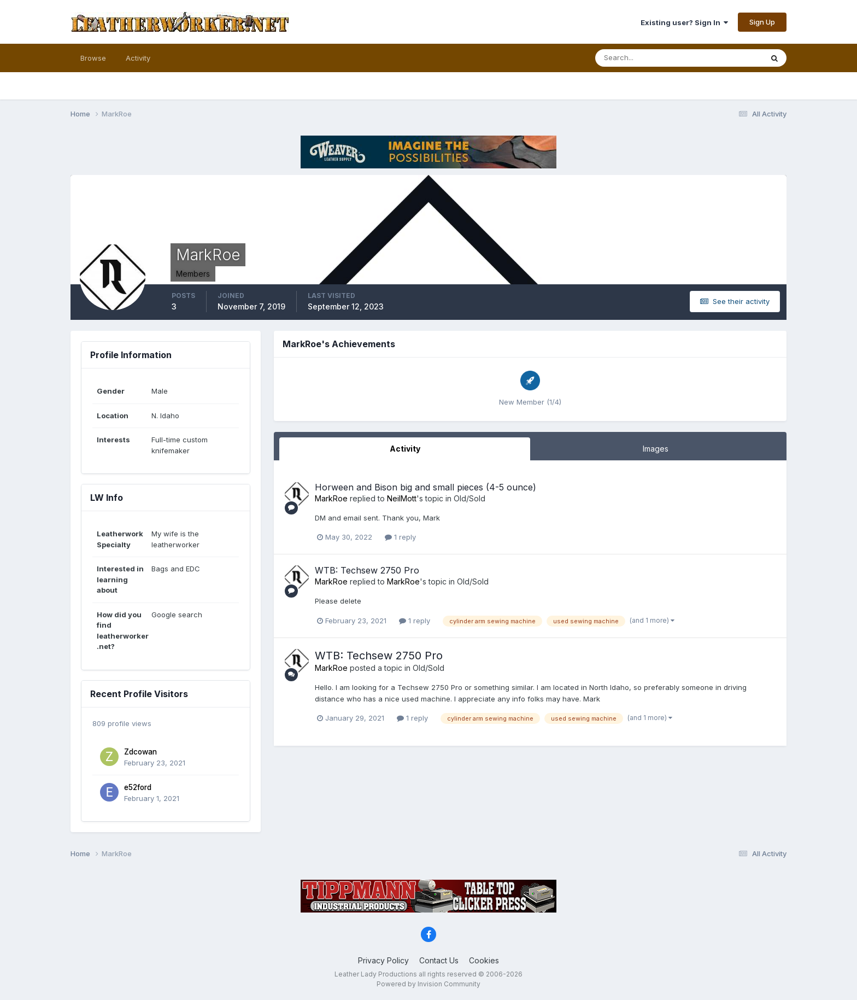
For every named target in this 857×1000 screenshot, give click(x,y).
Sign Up (762, 21)
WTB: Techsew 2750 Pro (367, 570)
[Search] (643, 58)
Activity (138, 58)
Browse (93, 58)
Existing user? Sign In (684, 22)
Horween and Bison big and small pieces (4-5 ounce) (425, 487)
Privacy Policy (383, 960)
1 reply (400, 537)
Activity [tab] (405, 448)
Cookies (484, 960)
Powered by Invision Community (428, 984)
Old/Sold (469, 498)
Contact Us (439, 960)
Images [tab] (655, 448)
